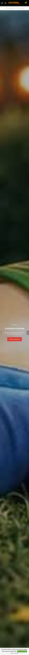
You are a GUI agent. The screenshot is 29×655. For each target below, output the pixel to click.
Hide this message (22, 651)
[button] (1, 333)
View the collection (14, 339)
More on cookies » (15, 653)
